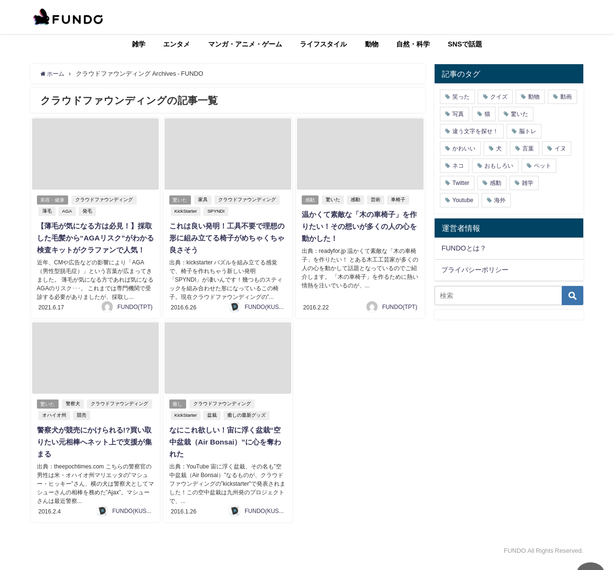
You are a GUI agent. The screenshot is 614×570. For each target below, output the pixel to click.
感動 (310, 200)
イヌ (560, 148)
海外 (500, 200)
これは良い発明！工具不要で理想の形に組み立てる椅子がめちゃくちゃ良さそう (225, 237)
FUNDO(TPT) (135, 316)
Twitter (460, 183)
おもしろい (498, 166)
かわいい (463, 148)
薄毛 (46, 211)
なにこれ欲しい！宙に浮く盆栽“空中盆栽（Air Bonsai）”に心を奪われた (227, 450)
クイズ (499, 97)
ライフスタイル (323, 44)
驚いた (180, 200)
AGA (66, 211)
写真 (458, 114)
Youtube (462, 200)
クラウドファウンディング (105, 200)
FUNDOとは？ (463, 248)
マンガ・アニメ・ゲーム (245, 44)
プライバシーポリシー (474, 269)
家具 (204, 200)
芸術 (377, 200)
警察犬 (74, 413)
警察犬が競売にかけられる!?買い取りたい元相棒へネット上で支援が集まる (93, 450)
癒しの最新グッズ (246, 424)
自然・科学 (413, 44)
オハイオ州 (53, 424)
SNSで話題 (465, 44)
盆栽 (211, 424)
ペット (542, 166)
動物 (371, 44)
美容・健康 (53, 200)
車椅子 (399, 200)
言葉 (528, 148)
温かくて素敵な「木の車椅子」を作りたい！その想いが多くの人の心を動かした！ (358, 226)
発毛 (86, 211)
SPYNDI (215, 211)
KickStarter (185, 211)
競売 (80, 424)
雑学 (138, 44)
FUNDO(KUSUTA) (268, 316)
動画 (566, 97)
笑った (461, 97)
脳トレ (527, 131)
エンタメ (176, 44)
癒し (178, 413)
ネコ (458, 166)
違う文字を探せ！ (475, 131)
